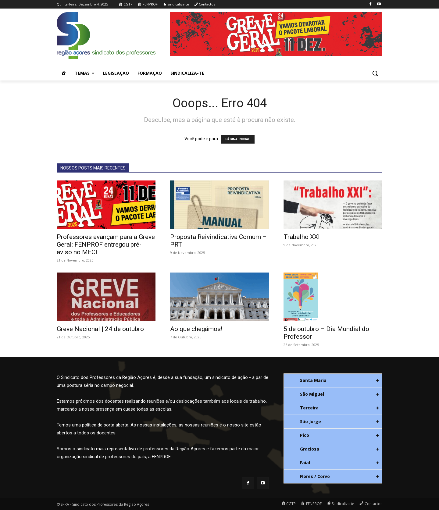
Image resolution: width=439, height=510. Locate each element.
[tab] (333, 380)
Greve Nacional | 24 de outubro (100, 329)
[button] (375, 73)
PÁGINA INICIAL (237, 139)
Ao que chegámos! (196, 329)
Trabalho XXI (302, 237)
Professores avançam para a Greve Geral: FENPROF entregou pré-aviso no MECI (106, 244)
